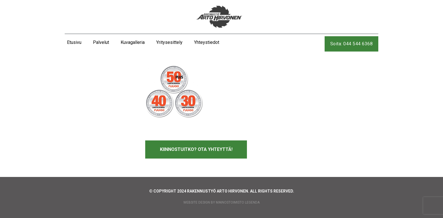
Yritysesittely (169, 42)
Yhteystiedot (206, 42)
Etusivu (74, 42)
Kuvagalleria (133, 42)
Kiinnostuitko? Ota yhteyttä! (196, 149)
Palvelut (101, 42)
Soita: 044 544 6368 (351, 43)
